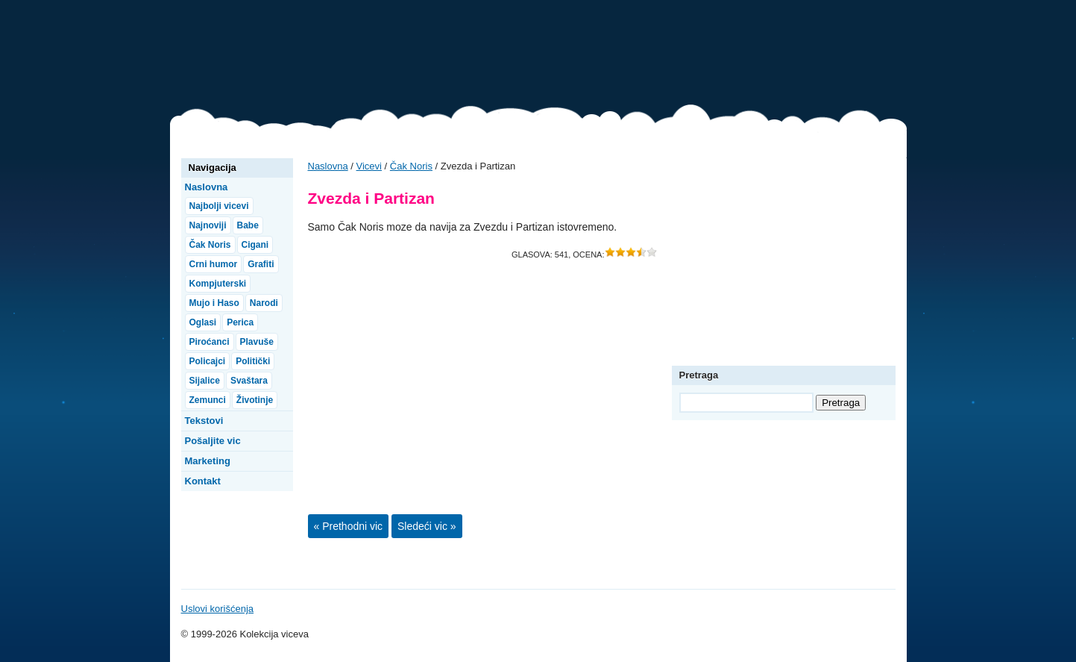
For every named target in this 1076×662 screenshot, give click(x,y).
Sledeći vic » (426, 526)
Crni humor (213, 264)
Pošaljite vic (213, 440)
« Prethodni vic (348, 526)
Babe (248, 225)
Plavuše (257, 342)
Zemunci (207, 400)
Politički (253, 361)
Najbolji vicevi (219, 206)
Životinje (254, 400)
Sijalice (204, 380)
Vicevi (244, 59)
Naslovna (328, 166)
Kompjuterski (218, 283)
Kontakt (203, 481)
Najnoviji (208, 225)
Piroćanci (209, 342)
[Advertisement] (635, 56)
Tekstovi (204, 420)
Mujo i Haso (214, 303)
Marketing (207, 460)
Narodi (264, 303)
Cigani (255, 245)
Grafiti (261, 264)
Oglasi (203, 322)
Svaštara (249, 380)
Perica (240, 322)
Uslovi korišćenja (217, 608)
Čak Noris (411, 166)
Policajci (207, 361)
